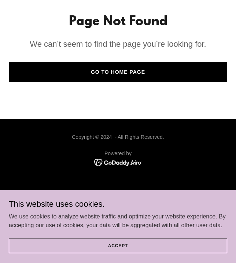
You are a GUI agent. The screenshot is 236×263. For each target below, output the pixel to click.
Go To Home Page (118, 72)
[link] (118, 162)
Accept (118, 245)
